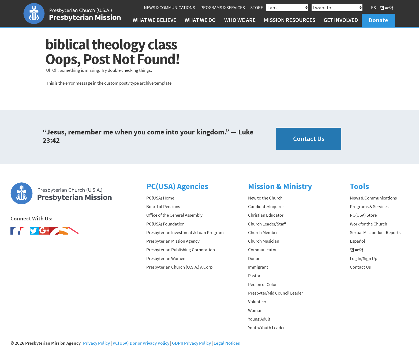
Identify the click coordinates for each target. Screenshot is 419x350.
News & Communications (169, 7)
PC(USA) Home (160, 198)
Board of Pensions (163, 206)
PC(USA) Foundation (165, 224)
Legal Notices (227, 343)
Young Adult (259, 319)
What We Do (200, 20)
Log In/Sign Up (363, 258)
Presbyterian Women (165, 258)
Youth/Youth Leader (266, 327)
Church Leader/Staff (267, 224)
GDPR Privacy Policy (191, 343)
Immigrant (258, 267)
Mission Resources (289, 20)
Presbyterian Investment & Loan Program (185, 232)
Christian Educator (265, 215)
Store (256, 7)
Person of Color (262, 284)
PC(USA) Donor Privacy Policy (141, 343)
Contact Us (308, 138)
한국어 (387, 7)
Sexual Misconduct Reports (375, 232)
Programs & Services (222, 7)
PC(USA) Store (363, 215)
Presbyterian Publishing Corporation (180, 250)
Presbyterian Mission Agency (173, 241)
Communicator (262, 250)
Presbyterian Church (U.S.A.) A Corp (179, 267)
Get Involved (341, 20)
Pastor (254, 276)
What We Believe (154, 20)
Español (357, 241)
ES (373, 7)
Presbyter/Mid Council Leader (275, 293)
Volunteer (257, 301)
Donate (378, 20)
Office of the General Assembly (174, 215)
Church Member (263, 232)
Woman (255, 310)
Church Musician (263, 241)
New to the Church (265, 198)
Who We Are (240, 20)
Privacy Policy (96, 343)
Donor (254, 258)
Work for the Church (368, 224)
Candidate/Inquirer (266, 206)
